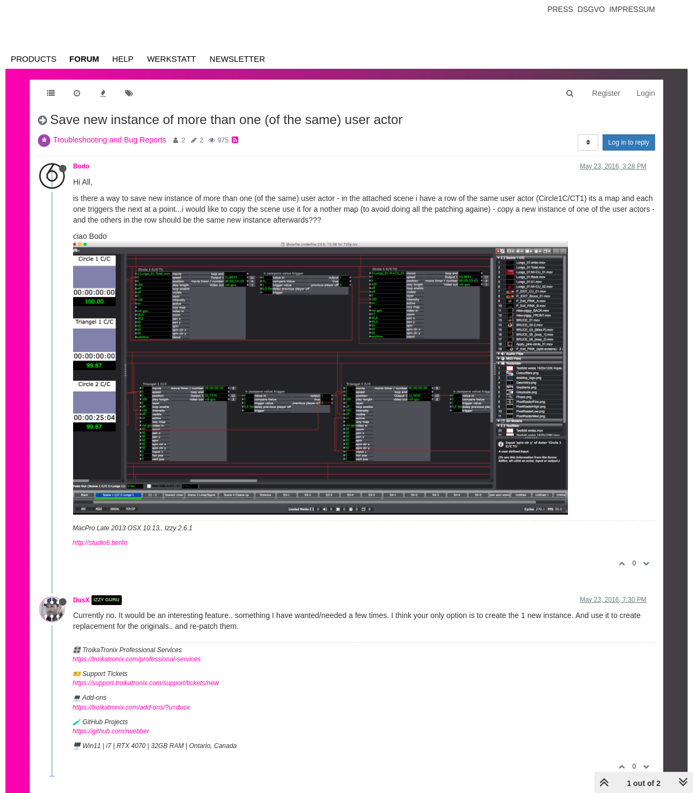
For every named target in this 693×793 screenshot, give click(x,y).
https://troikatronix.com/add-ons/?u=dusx (131, 707)
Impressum (632, 9)
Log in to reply (629, 142)
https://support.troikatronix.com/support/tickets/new (146, 683)
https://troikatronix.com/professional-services (137, 659)
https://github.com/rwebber (111, 731)
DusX (81, 600)
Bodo (81, 166)
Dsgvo (591, 9)
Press (560, 9)
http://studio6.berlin (100, 543)
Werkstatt (171, 58)
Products (33, 58)
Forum (84, 58)
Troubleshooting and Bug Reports (109, 139)
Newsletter (237, 58)
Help (122, 58)
